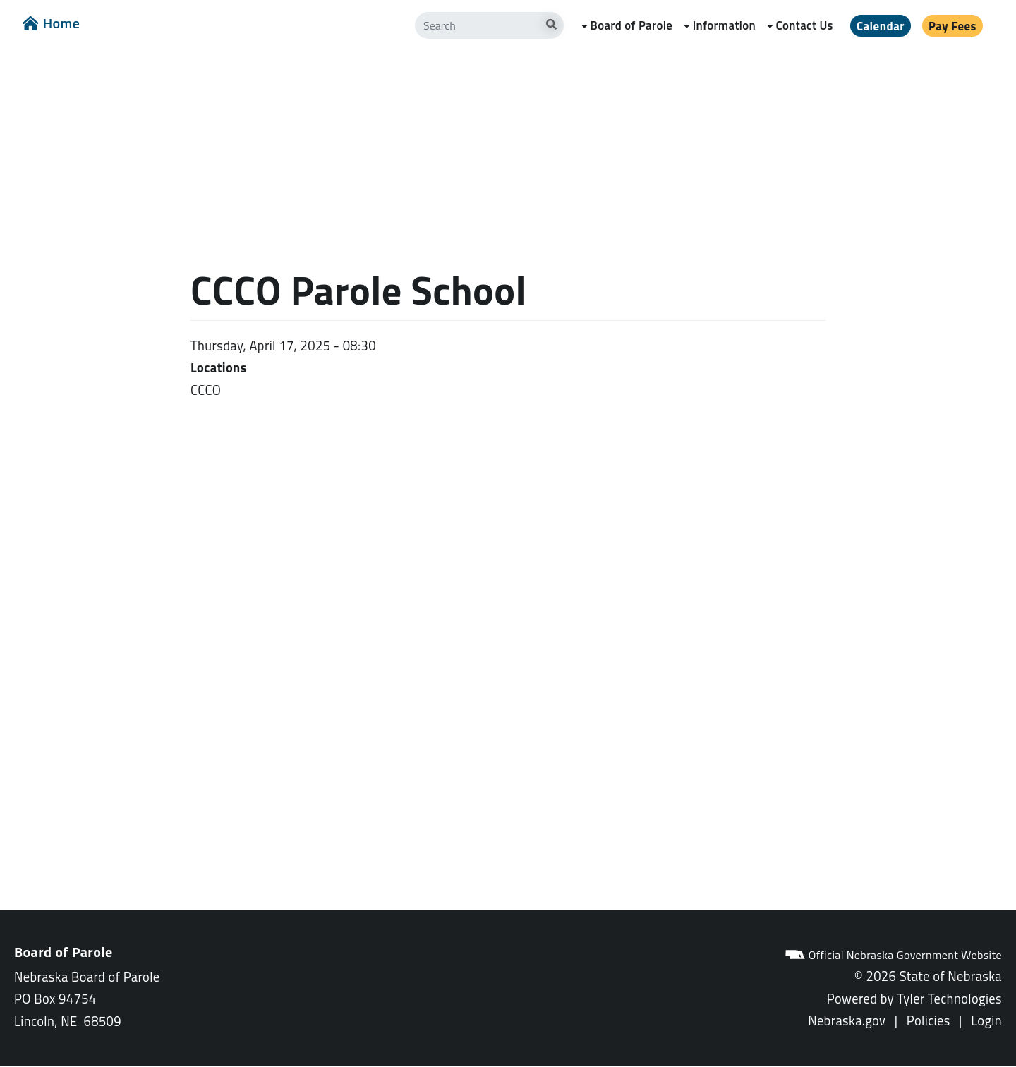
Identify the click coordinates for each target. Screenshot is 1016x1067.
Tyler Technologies (949, 998)
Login (986, 1020)
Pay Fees (952, 26)
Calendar (881, 26)
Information (724, 25)
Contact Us (804, 25)
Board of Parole (631, 25)
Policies (928, 1020)
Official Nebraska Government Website (893, 954)
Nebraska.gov (846, 1020)
